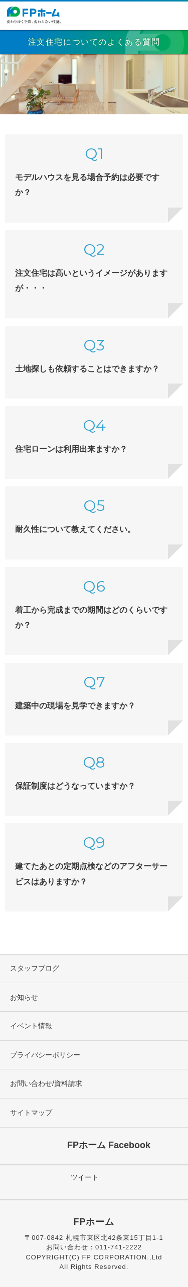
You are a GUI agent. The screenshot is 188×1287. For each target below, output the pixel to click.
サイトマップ (31, 1113)
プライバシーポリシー (45, 1055)
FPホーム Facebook (108, 1145)
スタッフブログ (34, 968)
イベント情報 (31, 1026)
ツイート (85, 1177)
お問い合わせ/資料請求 (46, 1083)
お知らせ (24, 997)
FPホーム (93, 1222)
